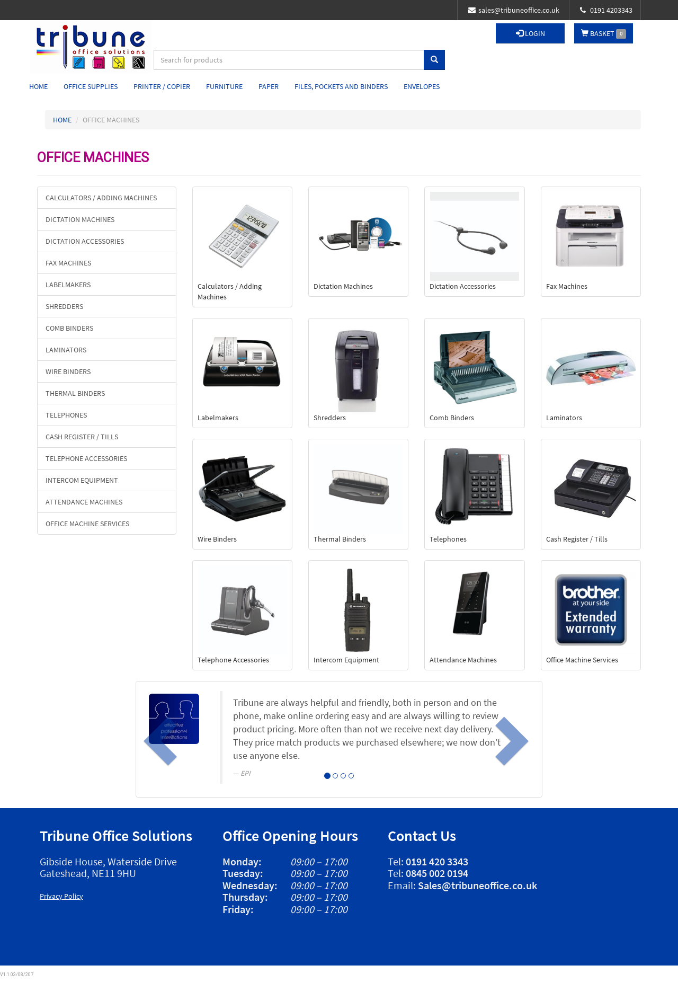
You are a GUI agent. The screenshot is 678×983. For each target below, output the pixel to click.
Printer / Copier (161, 86)
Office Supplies (91, 86)
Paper (268, 86)
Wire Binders (68, 371)
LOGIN (530, 33)
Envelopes (422, 86)
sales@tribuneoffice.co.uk (513, 10)
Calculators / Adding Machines (101, 197)
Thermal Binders (75, 393)
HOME (62, 120)
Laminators (66, 350)
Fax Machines (68, 263)
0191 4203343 (606, 10)
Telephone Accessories (86, 458)
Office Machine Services (87, 523)
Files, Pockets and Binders (341, 86)
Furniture (224, 86)
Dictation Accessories (85, 241)
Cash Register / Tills (82, 436)
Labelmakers (68, 284)
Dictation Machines (80, 219)
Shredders (64, 306)
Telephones (66, 415)
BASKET (603, 34)
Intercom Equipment (82, 480)
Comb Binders (69, 328)
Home (38, 86)
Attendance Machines (84, 502)
